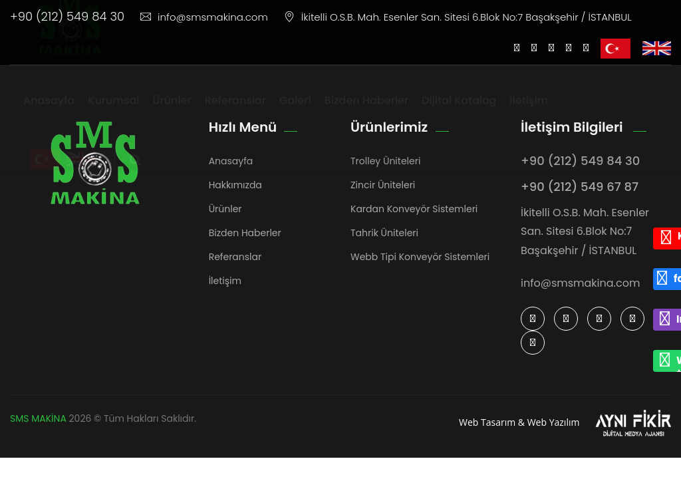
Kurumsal (113, 112)
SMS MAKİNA (38, 418)
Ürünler (172, 112)
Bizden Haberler (366, 112)
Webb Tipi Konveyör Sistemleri (419, 256)
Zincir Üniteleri (382, 185)
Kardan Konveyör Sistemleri (413, 209)
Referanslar (235, 112)
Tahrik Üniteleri (384, 233)
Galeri (295, 112)
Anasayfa (48, 112)
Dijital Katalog (459, 112)
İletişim (528, 112)
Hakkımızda (235, 185)
